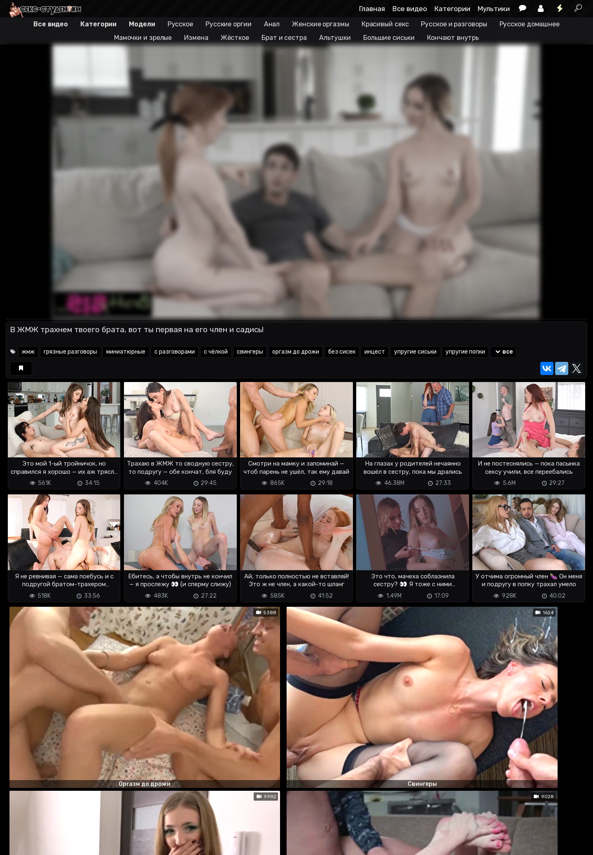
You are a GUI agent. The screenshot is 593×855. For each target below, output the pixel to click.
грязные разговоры (70, 351)
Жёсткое (235, 38)
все (503, 351)
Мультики (494, 9)
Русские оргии (228, 24)
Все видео (409, 9)
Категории (452, 9)
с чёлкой (216, 351)
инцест (374, 351)
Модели (142, 24)
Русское (180, 24)
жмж (28, 351)
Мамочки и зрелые (143, 38)
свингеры (250, 351)
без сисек (341, 351)
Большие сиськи (389, 38)
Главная (372, 9)
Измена (196, 38)
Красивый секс (385, 24)
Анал (272, 24)
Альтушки (335, 38)
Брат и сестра (284, 38)
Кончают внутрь (453, 38)
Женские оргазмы (320, 24)
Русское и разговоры (454, 24)
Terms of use (48, 844)
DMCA (19, 844)
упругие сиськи (415, 351)
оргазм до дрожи (295, 351)
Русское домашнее (530, 24)
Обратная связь (92, 844)
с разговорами (174, 351)
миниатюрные (125, 351)
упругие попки (465, 351)
